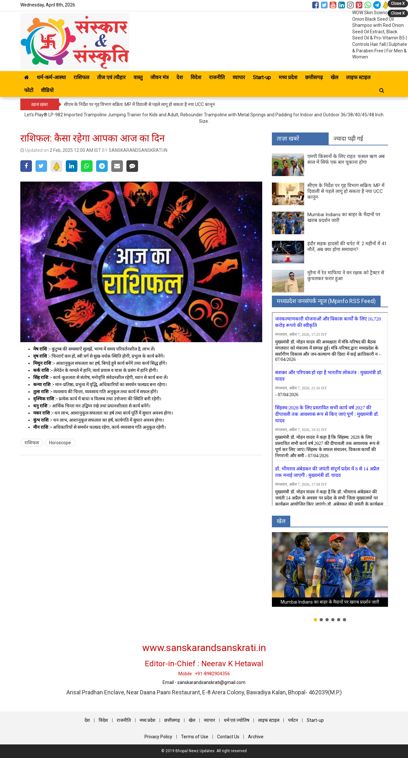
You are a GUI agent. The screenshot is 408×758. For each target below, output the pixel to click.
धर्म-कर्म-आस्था (51, 77)
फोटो (28, 90)
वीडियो (47, 90)
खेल (334, 77)
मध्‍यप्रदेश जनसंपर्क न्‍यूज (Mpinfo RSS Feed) (326, 301)
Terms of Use (194, 736)
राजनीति (217, 77)
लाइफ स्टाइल (268, 720)
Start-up (262, 77)
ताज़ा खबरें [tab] (288, 138)
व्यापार (239, 77)
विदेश (196, 77)
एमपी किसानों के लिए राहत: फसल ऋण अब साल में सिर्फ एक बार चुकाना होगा (346, 159)
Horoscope (60, 442)
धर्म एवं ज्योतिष (236, 720)
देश (179, 77)
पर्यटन (293, 720)
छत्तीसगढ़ (314, 77)
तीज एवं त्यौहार (111, 77)
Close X (398, 3)
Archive (256, 736)
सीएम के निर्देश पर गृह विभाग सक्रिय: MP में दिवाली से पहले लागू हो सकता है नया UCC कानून (139, 104)
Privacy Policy (158, 736)
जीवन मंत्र (159, 77)
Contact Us (228, 736)
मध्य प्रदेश (288, 77)
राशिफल (81, 77)
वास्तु (138, 77)
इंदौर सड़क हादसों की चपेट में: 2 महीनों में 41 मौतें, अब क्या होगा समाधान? (347, 246)
